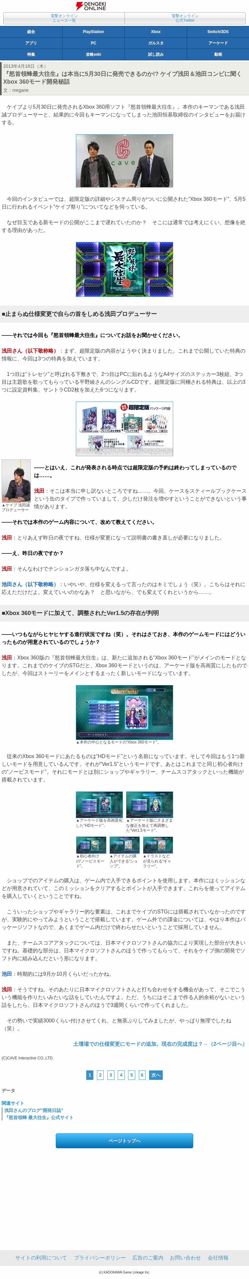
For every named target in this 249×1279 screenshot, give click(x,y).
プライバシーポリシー (100, 1258)
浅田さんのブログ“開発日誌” (33, 1110)
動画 (218, 54)
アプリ (31, 43)
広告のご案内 (147, 1258)
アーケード (218, 43)
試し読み (156, 54)
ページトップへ (124, 1140)
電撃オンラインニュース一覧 (64, 18)
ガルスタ (156, 43)
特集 (31, 54)
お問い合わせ (185, 1258)
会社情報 (218, 1258)
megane (20, 90)
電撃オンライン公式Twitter (185, 18)
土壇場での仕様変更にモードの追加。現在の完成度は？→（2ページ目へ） (160, 1044)
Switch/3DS (218, 32)
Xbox (155, 32)
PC (93, 43)
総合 (31, 32)
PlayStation (93, 32)
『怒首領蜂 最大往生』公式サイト (39, 1117)
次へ (155, 1075)
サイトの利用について (41, 1258)
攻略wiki (93, 54)
